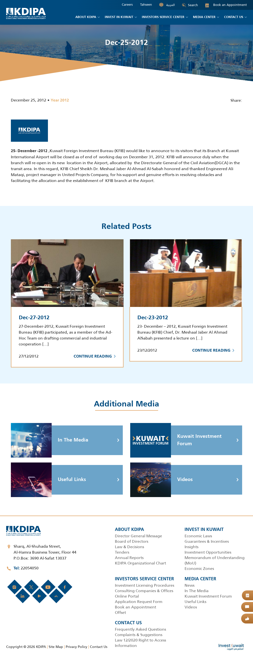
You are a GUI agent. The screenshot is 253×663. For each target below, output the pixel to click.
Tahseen (146, 4)
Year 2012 (60, 100)
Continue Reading (95, 357)
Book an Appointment (226, 4)
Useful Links (48, 480)
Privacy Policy (76, 646)
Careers (127, 4)
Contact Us (98, 646)
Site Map (56, 646)
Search (190, 5)
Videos (161, 480)
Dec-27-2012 (34, 318)
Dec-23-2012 (152, 318)
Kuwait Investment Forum (176, 440)
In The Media (49, 440)
